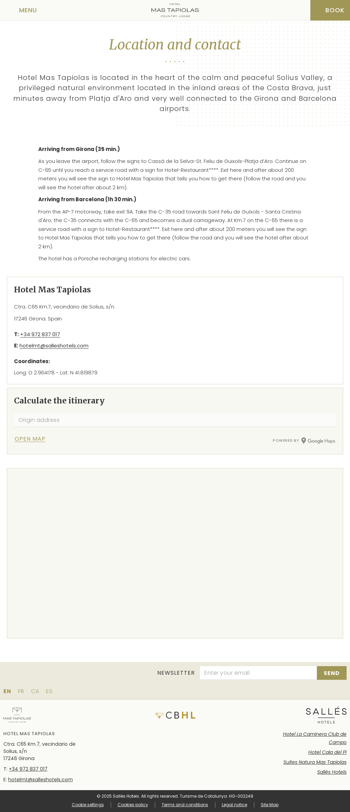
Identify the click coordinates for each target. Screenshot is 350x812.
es (49, 691)
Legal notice (234, 805)
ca (35, 691)
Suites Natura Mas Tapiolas (315, 762)
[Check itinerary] (38, 439)
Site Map (270, 805)
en (7, 691)
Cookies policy (133, 805)
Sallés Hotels (332, 772)
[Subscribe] (332, 673)
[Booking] (330, 10)
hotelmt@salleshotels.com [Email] (54, 345)
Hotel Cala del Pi (327, 752)
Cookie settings (88, 805)
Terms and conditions (185, 805)
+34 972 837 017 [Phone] (40, 334)
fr (21, 691)
